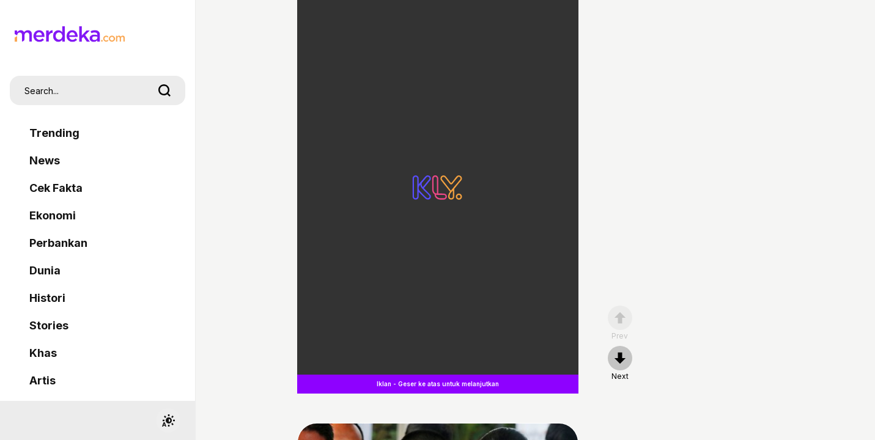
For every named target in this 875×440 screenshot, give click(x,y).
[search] (164, 90)
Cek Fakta (56, 188)
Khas (43, 352)
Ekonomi (52, 215)
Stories (48, 325)
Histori (47, 298)
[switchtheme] (168, 420)
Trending (54, 133)
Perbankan (58, 243)
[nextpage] (620, 363)
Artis (42, 380)
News (44, 160)
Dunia (45, 270)
